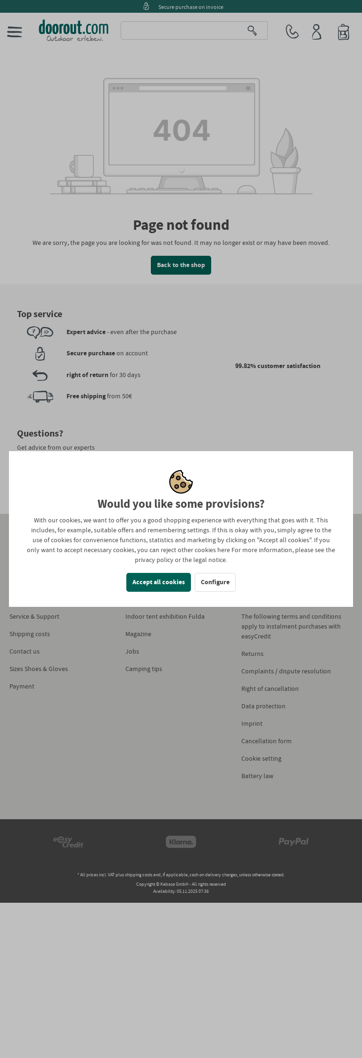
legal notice (209, 560)
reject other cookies (188, 550)
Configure (215, 582)
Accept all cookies (158, 582)
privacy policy (154, 560)
